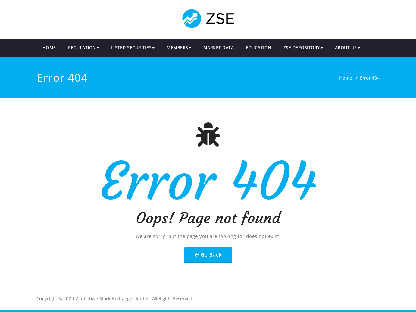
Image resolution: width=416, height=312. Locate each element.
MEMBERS (179, 47)
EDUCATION (258, 47)
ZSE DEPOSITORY (303, 47)
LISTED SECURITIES (133, 47)
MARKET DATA (218, 47)
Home (345, 78)
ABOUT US (347, 47)
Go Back (211, 254)
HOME (49, 47)
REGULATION (83, 47)
